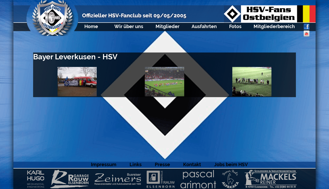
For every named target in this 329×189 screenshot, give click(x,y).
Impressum (103, 164)
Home (91, 26)
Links (136, 164)
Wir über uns (128, 26)
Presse (162, 164)
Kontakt (192, 164)
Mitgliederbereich (274, 26)
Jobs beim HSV (231, 164)
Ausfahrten (204, 26)
